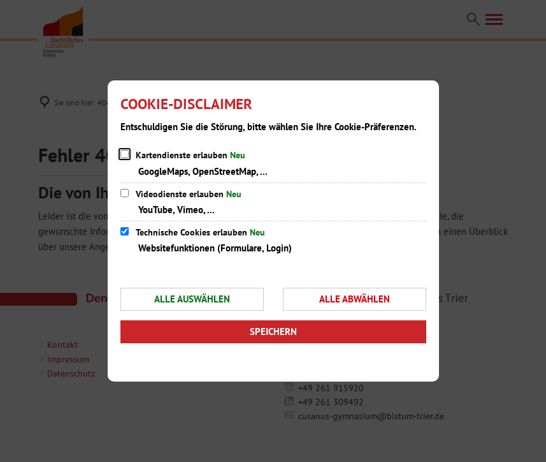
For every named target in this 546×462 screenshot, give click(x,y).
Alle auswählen (192, 299)
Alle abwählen (354, 299)
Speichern (273, 331)
